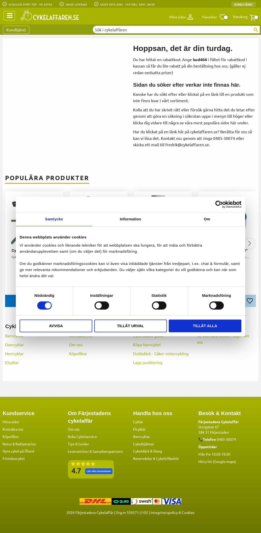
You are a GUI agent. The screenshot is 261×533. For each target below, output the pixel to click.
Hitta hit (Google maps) (217, 461)
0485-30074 (226, 439)
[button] (214, 17)
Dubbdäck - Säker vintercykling (161, 353)
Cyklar (138, 421)
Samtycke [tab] (54, 219)
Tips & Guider (78, 443)
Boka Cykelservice (82, 436)
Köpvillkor (78, 353)
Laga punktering (147, 362)
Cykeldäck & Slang (147, 450)
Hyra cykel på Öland (18, 450)
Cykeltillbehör (167, 458)
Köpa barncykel (147, 344)
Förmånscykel (14, 458)
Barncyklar (14, 335)
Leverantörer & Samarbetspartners (95, 451)
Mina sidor (11, 421)
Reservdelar (142, 458)
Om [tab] (207, 219)
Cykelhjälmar (143, 443)
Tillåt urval (130, 326)
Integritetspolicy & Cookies (172, 512)
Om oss (76, 344)
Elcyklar (12, 362)
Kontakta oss (13, 429)
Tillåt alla (205, 326)
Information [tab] (130, 219)
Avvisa (56, 326)
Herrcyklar (14, 353)
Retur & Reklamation (19, 443)
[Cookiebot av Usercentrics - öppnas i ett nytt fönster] (219, 204)
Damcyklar (14, 344)
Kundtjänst (243, 4)
